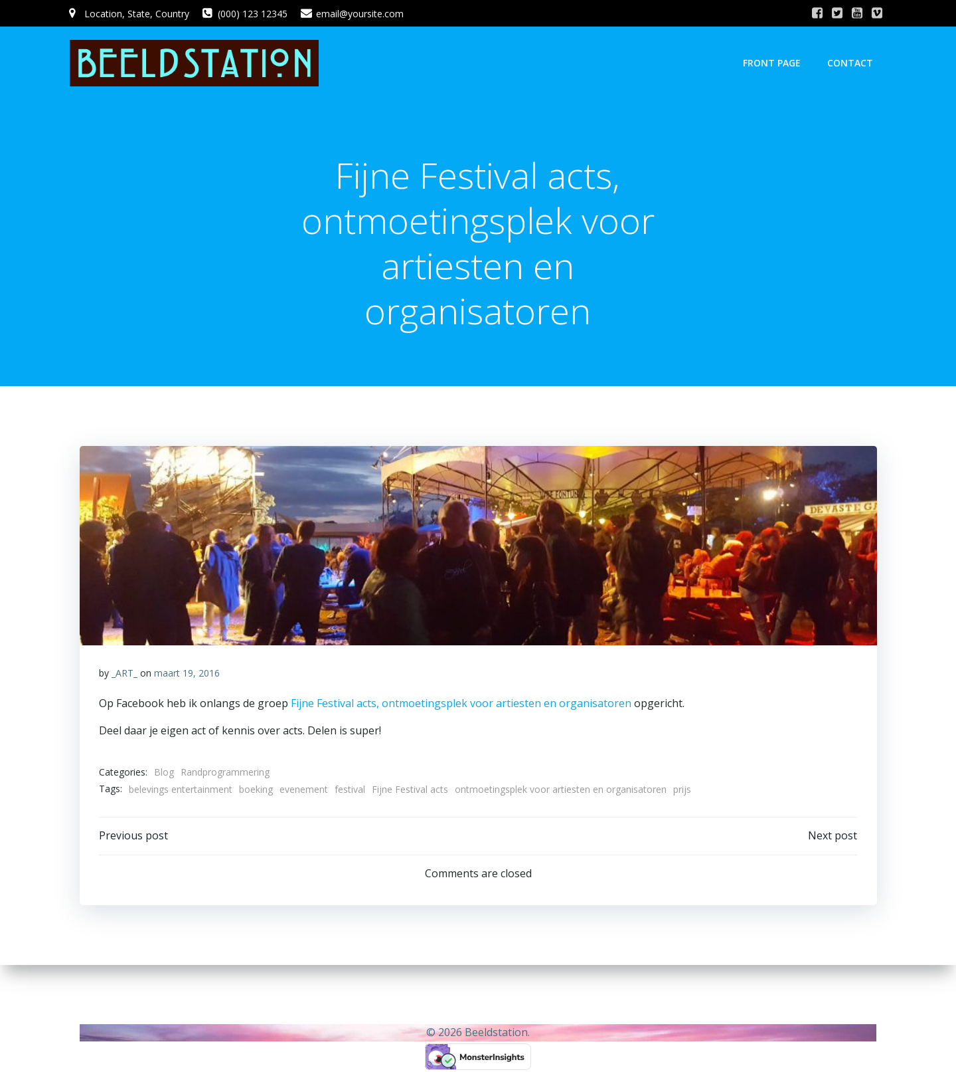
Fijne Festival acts (410, 790)
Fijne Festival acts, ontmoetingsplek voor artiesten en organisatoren (459, 704)
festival (350, 790)
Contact (851, 62)
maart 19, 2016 (187, 674)
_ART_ (124, 674)
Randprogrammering (225, 773)
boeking (256, 790)
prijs (682, 790)
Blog (164, 773)
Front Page (772, 62)
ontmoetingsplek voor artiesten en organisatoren (561, 790)
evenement (303, 790)
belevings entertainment (180, 790)
